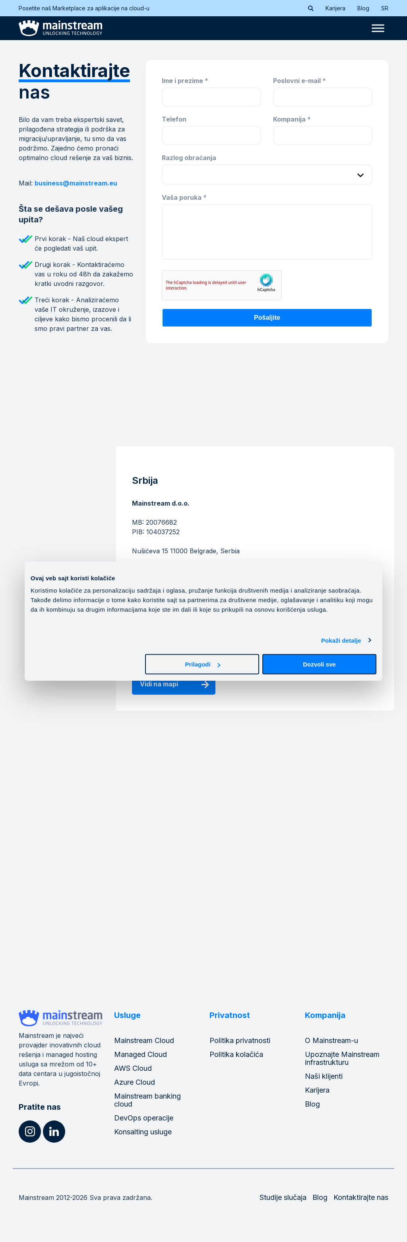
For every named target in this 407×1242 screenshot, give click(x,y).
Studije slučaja (283, 1197)
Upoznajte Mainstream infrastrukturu (342, 1058)
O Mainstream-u (331, 1040)
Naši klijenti (324, 1076)
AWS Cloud (133, 1068)
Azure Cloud (134, 1082)
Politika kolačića (236, 1054)
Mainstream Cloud (144, 1040)
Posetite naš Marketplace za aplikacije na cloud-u (89, 8)
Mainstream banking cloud (147, 1100)
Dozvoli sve (319, 664)
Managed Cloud (140, 1054)
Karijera (335, 8)
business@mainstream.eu (76, 183)
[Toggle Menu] (378, 28)
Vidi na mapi (159, 684)
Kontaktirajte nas (360, 1197)
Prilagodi (202, 664)
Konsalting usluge (143, 1132)
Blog (363, 8)
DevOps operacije (143, 1118)
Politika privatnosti (239, 1040)
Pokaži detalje (341, 640)
